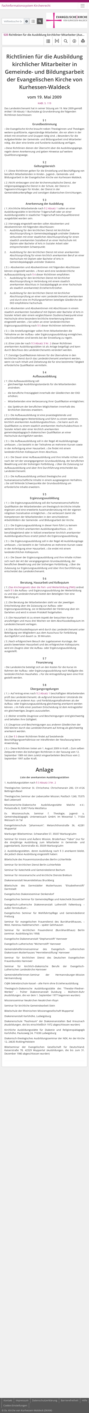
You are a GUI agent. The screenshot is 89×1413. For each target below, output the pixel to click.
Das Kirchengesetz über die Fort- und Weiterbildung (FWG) (42, 587)
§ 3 (15, 736)
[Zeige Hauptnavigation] (82, 5)
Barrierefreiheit (69, 1400)
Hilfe (84, 1400)
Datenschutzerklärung (44, 1400)
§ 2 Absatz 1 (51, 208)
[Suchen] (40, 21)
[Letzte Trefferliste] (33, 21)
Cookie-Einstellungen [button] (15, 1405)
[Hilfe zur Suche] (26, 21)
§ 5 (39, 325)
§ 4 (34, 274)
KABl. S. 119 (44, 103)
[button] (56, 41)
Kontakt (8, 1400)
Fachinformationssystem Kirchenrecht (26, 5)
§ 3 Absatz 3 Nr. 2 (41, 343)
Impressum (22, 1400)
